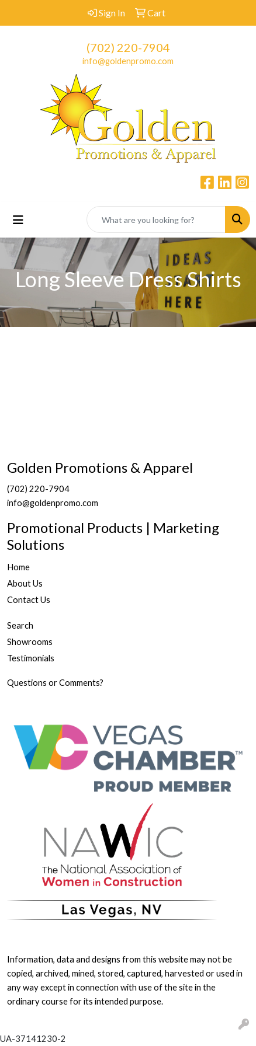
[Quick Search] (156, 219)
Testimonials (30, 658)
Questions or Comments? (55, 683)
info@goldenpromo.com (128, 61)
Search (20, 625)
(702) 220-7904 (128, 47)
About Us (25, 583)
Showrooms (30, 642)
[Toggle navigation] (18, 219)
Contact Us (28, 600)
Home (18, 567)
